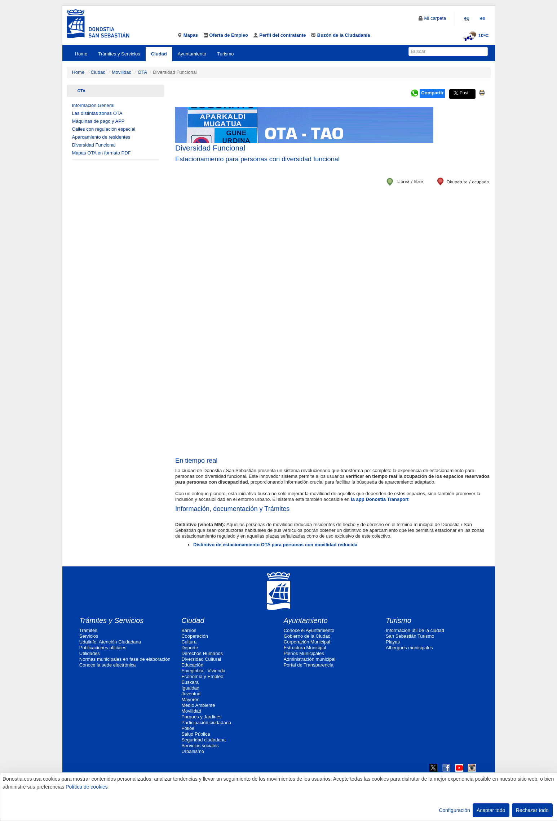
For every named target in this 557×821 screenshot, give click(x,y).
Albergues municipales (409, 647)
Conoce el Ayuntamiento (309, 630)
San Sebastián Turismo (410, 636)
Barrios (188, 630)
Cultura (188, 642)
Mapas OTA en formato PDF (101, 153)
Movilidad (122, 72)
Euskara (190, 682)
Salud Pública (195, 734)
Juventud (190, 693)
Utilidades (89, 653)
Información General (93, 105)
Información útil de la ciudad (415, 630)
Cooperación (194, 636)
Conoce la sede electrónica (107, 665)
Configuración (454, 810)
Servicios (88, 636)
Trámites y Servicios (119, 54)
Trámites (88, 630)
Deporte (189, 647)
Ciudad (159, 54)
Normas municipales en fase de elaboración (125, 659)
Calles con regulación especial (104, 129)
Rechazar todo (532, 810)
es (482, 18)
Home (81, 54)
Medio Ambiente (198, 705)
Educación (192, 665)
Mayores (190, 699)
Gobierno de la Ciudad (307, 636)
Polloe (187, 728)
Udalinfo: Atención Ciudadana (110, 642)
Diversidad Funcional (94, 145)
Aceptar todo (491, 810)
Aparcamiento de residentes (101, 137)
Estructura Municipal (305, 647)
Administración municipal (310, 659)
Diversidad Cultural (201, 659)
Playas (393, 642)
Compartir (432, 92)
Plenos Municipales (304, 653)
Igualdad (190, 688)
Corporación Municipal (307, 642)
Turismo (225, 54)
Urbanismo (192, 751)
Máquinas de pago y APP (98, 121)
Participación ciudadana (206, 722)
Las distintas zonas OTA (97, 113)
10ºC (474, 35)
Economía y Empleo (202, 676)
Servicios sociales (199, 745)
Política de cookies (87, 787)
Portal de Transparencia (308, 665)
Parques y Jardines (201, 716)
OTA (142, 72)
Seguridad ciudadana (203, 740)
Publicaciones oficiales (103, 647)
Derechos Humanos (202, 653)
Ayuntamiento (192, 54)
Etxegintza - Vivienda (203, 670)
